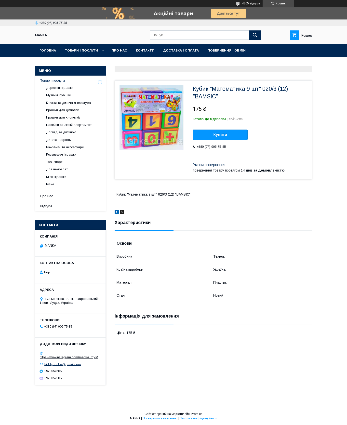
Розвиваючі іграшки (61, 154)
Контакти (145, 50)
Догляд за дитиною (61, 132)
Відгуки (46, 206)
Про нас (119, 50)
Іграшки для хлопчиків (63, 117)
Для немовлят (57, 169)
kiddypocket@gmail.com (62, 364)
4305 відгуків (251, 3)
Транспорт (54, 162)
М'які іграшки (56, 177)
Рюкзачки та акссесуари (65, 147)
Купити (220, 135)
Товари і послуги (81, 50)
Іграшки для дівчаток (62, 110)
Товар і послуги (52, 80)
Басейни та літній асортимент (69, 125)
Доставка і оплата (181, 50)
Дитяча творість (58, 140)
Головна (48, 50)
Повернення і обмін (227, 50)
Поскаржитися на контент (160, 418)
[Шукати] (255, 35)
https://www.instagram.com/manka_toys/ (69, 357)
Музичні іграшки (58, 95)
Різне (50, 184)
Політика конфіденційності (198, 418)
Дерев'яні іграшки (59, 88)
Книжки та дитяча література (68, 103)
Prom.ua (196, 414)
